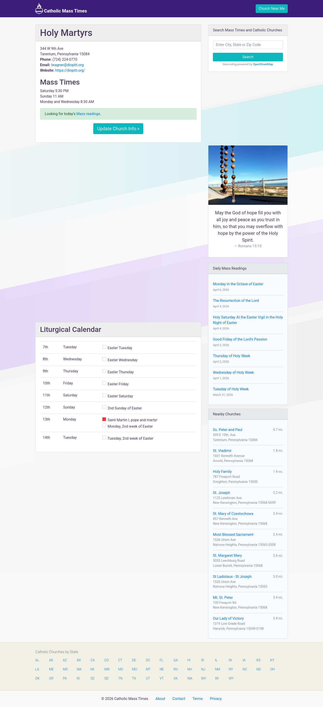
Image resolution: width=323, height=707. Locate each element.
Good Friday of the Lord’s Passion (240, 339)
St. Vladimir (222, 451)
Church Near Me (272, 8)
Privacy (216, 699)
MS (120, 669)
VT (162, 678)
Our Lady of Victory (228, 618)
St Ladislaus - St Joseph (232, 576)
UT (148, 678)
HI (188, 660)
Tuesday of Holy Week (231, 389)
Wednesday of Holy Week (233, 372)
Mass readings (88, 114)
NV (176, 669)
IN (230, 660)
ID (202, 660)
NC (244, 669)
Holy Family (222, 471)
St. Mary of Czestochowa (233, 513)
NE (162, 669)
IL (216, 660)
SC (93, 678)
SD (106, 678)
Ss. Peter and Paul (227, 430)
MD (65, 669)
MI (92, 669)
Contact (178, 699)
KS (258, 660)
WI (217, 678)
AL (37, 660)
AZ (65, 660)
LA (37, 669)
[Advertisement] (118, 180)
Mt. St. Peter (223, 597)
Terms (197, 699)
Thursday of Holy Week (231, 356)
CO (106, 660)
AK (51, 660)
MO (134, 669)
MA (79, 669)
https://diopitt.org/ (70, 70)
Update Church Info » (118, 128)
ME (51, 669)
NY (231, 669)
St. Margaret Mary (227, 555)
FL (161, 660)
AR (79, 660)
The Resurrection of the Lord (236, 300)
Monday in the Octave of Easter (238, 284)
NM (217, 669)
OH (272, 669)
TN (120, 678)
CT (120, 660)
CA (93, 660)
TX (134, 678)
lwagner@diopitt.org (67, 65)
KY (272, 660)
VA (175, 678)
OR (51, 678)
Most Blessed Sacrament (233, 534)
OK (37, 678)
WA (189, 678)
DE (134, 660)
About (160, 699)
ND (258, 669)
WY (231, 678)
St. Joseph (221, 493)
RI (78, 678)
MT (148, 669)
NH (189, 669)
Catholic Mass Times (61, 8)
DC (148, 660)
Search (247, 57)
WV (203, 678)
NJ (203, 669)
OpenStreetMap (263, 64)
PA (65, 678)
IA (243, 660)
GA (176, 660)
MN (106, 669)
